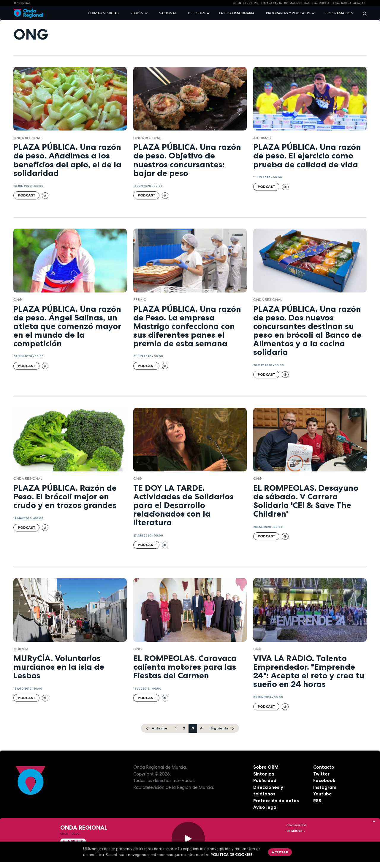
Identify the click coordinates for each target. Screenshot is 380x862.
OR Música (295, 831)
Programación (338, 13)
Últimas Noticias (297, 2)
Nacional (167, 13)
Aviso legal (265, 807)
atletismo (262, 138)
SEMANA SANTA (271, 2)
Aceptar (280, 852)
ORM (257, 648)
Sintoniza (263, 774)
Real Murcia (320, 2)
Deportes (196, 13)
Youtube (322, 794)
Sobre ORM (265, 767)
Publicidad (264, 780)
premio (139, 299)
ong (17, 299)
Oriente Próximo (245, 2)
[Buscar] (363, 13)
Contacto (323, 767)
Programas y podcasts (288, 13)
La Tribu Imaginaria (236, 13)
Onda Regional (27, 138)
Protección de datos (276, 800)
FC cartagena (341, 2)
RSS (317, 800)
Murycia (20, 648)
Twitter (321, 774)
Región (136, 13)
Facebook (324, 780)
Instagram (324, 787)
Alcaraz (359, 2)
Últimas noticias (103, 13)
